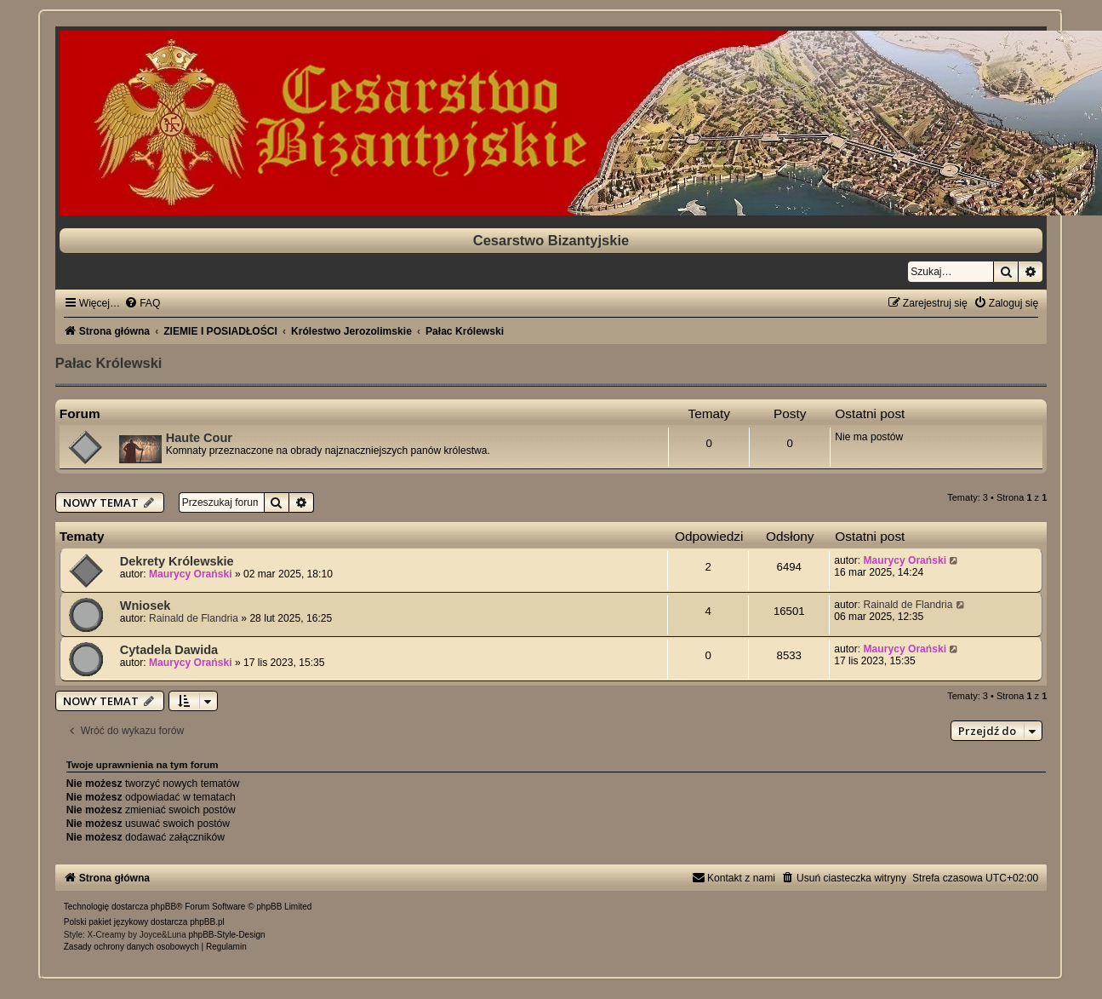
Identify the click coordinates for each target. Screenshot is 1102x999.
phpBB (163, 906)
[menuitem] (142, 303)
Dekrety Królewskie (177, 561)
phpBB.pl (207, 922)
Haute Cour (199, 438)
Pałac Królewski (109, 362)
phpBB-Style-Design (226, 934)
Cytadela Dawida (169, 650)
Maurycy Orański (190, 574)
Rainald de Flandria (193, 618)
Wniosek (145, 605)
